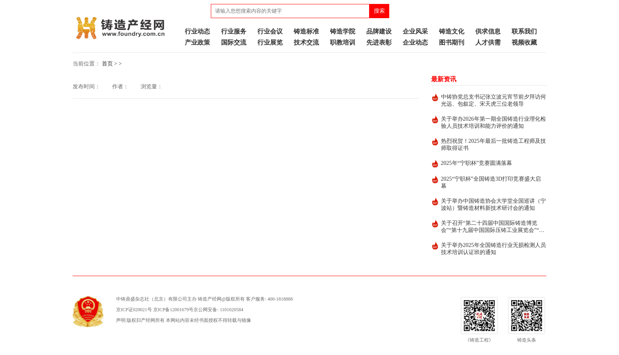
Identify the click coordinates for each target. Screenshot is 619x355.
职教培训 (342, 42)
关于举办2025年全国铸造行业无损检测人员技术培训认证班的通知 (493, 248)
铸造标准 (306, 31)
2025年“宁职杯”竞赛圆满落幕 (476, 163)
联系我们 (524, 31)
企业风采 (415, 31)
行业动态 (197, 31)
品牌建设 (379, 31)
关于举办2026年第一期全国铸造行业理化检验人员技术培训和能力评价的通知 (493, 122)
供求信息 (488, 31)
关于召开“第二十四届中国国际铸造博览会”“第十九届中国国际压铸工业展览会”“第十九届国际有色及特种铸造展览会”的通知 (493, 227)
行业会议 (270, 31)
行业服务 (233, 31)
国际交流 (233, 42)
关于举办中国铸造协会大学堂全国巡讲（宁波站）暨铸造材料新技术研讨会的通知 (493, 204)
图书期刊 (451, 42)
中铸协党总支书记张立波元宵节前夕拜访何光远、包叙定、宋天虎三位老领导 (493, 100)
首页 (107, 64)
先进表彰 (379, 42)
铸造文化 (451, 31)
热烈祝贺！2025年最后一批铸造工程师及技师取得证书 (493, 144)
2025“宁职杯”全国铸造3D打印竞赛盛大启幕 (491, 182)
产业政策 (197, 42)
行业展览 (270, 42)
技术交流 (306, 42)
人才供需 (488, 42)
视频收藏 (524, 42)
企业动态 (415, 42)
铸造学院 (342, 31)
